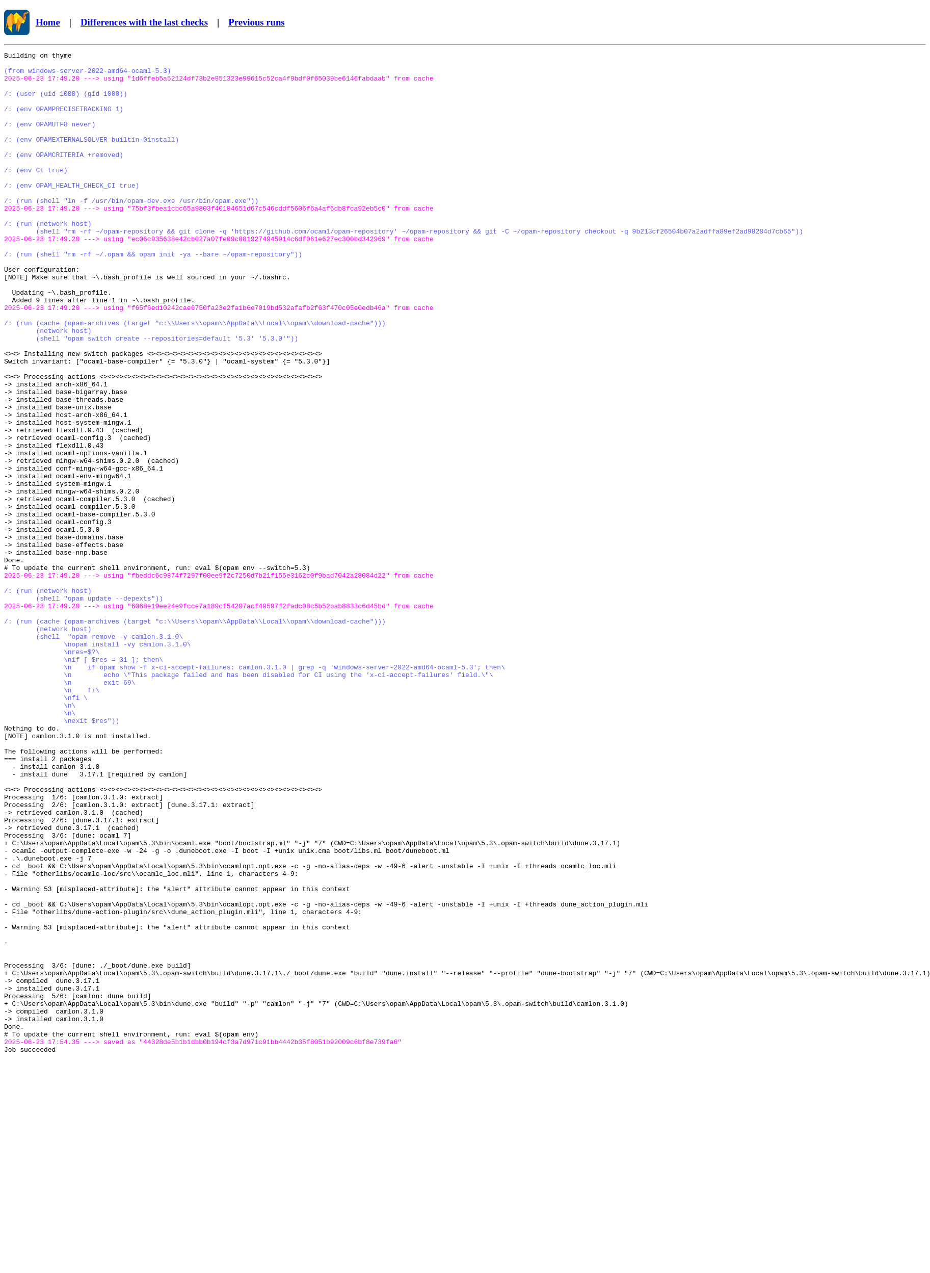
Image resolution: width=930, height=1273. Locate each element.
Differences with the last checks (144, 22)
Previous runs (256, 22)
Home (48, 22)
